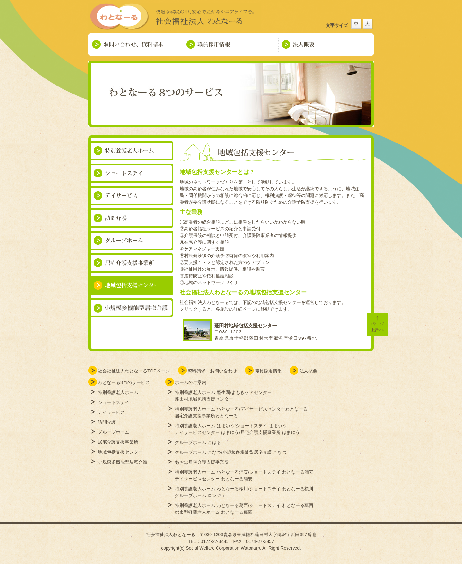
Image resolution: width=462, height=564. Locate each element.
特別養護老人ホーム (118, 392)
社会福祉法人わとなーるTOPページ (134, 370)
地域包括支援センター (120, 451)
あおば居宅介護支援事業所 (202, 462)
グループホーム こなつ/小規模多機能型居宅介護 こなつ (231, 452)
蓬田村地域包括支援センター (245, 325)
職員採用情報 (268, 370)
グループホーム (113, 432)
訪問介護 (107, 422)
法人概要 (308, 370)
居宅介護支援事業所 (118, 442)
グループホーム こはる (198, 442)
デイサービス (111, 412)
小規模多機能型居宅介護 (122, 461)
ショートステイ (113, 402)
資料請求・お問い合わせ (212, 370)
